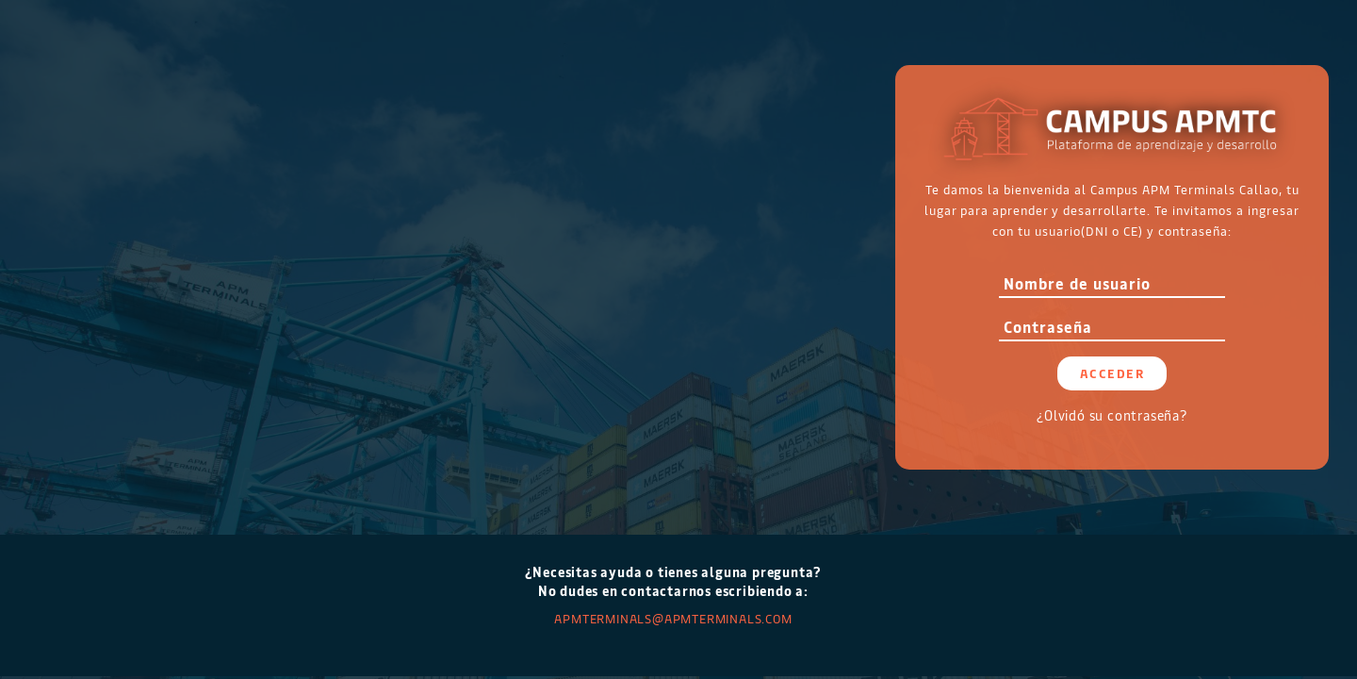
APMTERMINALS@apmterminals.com (673, 618)
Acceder (1112, 373)
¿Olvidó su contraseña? (1112, 415)
